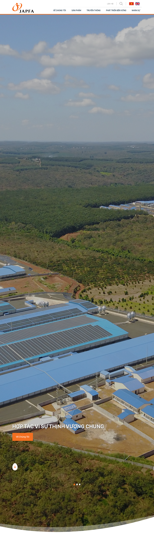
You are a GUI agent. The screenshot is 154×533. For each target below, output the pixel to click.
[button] (74, 484)
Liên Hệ (110, 4)
